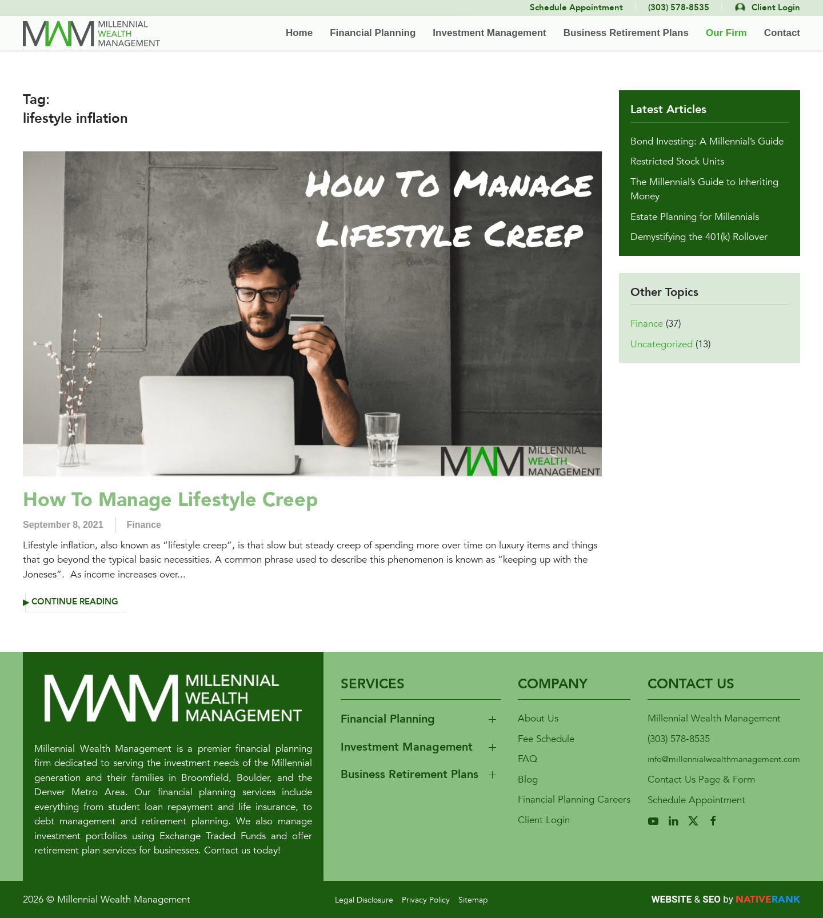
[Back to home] (91, 33)
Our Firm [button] (726, 32)
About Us (538, 718)
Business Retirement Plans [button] (626, 32)
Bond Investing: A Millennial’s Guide (707, 141)
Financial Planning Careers (574, 799)
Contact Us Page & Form (701, 779)
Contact (782, 32)
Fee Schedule (546, 738)
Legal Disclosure (364, 900)
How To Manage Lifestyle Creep (170, 500)
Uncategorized (661, 344)
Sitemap (473, 900)
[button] (421, 719)
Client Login (544, 820)
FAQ (527, 758)
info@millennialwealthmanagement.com (724, 759)
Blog (528, 779)
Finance (144, 525)
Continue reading (74, 602)
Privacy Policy (426, 900)
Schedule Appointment (696, 800)
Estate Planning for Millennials (694, 216)
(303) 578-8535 (679, 738)
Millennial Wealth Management (714, 718)
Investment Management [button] (489, 32)
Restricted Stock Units (677, 161)
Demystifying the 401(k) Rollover (699, 236)
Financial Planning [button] (373, 32)
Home (299, 32)
